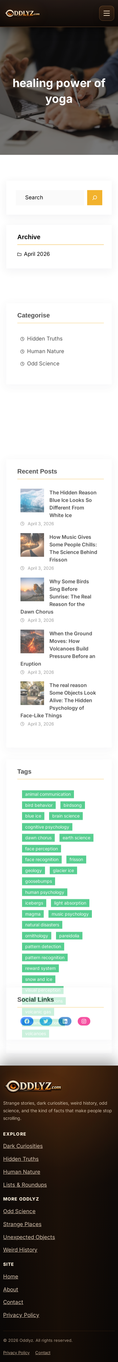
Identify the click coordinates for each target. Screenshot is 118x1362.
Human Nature (45, 393)
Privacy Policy (21, 1315)
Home (10, 1276)
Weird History (20, 1250)
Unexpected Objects (29, 1237)
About (10, 1289)
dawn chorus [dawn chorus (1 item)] (38, 991)
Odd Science (43, 406)
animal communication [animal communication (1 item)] (48, 947)
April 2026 (37, 259)
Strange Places (22, 1224)
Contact (13, 1302)
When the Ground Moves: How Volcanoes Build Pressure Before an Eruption (57, 799)
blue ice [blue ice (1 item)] (33, 969)
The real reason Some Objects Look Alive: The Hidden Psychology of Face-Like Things (58, 851)
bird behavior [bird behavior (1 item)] (39, 958)
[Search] (94, 201)
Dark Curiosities (23, 1146)
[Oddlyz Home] (33, 13)
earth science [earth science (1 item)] (76, 991)
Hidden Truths (45, 381)
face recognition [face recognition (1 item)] (42, 1013)
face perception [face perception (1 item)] (41, 1002)
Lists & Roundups (25, 1185)
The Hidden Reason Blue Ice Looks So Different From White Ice (73, 654)
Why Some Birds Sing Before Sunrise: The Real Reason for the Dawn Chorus (55, 747)
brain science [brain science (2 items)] (66, 969)
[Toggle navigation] (106, 13)
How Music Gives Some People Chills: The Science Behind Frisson (73, 699)
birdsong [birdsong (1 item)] (73, 958)
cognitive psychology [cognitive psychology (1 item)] (47, 980)
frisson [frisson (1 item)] (76, 1013)
